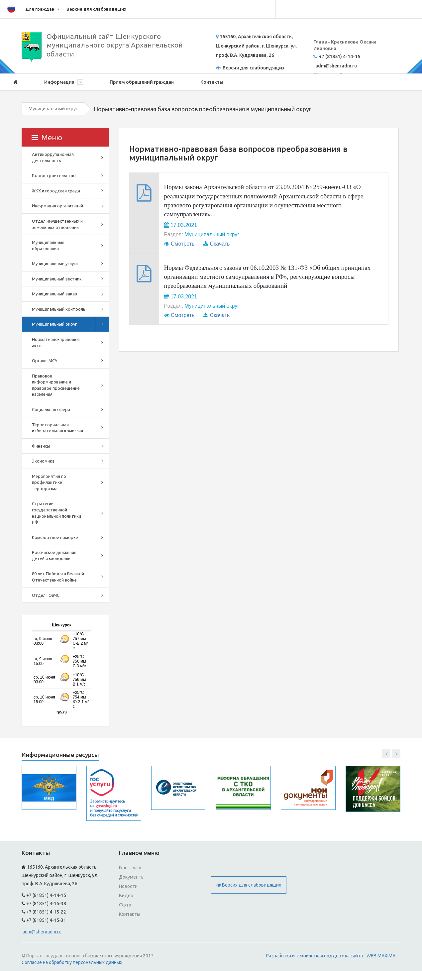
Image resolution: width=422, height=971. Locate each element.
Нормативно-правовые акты (56, 342)
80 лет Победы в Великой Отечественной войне (58, 576)
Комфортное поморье (55, 537)
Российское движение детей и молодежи (54, 555)
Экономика (43, 461)
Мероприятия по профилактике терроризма (49, 482)
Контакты (211, 82)
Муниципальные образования (48, 245)
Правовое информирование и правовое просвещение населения (56, 385)
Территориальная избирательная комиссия (57, 427)
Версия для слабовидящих (96, 9)
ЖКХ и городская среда (56, 190)
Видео (126, 895)
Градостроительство (54, 175)
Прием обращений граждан (142, 82)
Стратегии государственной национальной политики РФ (56, 512)
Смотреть (182, 244)
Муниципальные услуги (55, 263)
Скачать (220, 244)
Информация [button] (63, 82)
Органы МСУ (44, 360)
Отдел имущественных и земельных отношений (57, 224)
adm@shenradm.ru (42, 931)
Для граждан (39, 9)
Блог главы (131, 867)
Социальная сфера (51, 409)
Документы (132, 877)
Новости (128, 886)
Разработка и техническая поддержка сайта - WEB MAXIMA (330, 955)
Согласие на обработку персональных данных (72, 962)
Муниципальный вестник (57, 278)
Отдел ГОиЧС (45, 595)
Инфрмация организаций (57, 205)
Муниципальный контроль (58, 309)
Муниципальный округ (53, 108)
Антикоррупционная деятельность (53, 157)
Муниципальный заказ (54, 293)
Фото (125, 905)
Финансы (41, 446)
